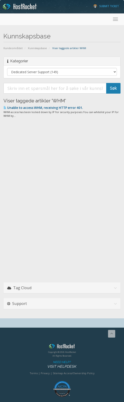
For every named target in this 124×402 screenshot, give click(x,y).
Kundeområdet (13, 48)
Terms (34, 373)
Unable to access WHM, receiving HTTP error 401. (43, 108)
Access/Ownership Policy (79, 373)
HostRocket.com (62, 347)
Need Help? (61, 364)
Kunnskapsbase (37, 48)
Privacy (45, 373)
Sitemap (58, 373)
